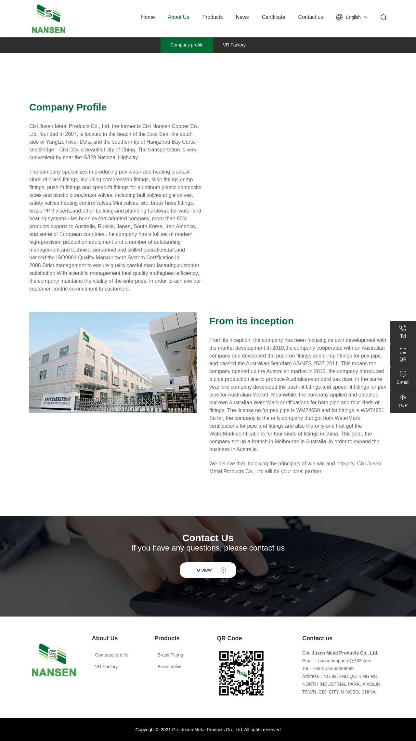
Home (148, 17)
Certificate (273, 17)
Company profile (186, 44)
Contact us (310, 17)
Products (212, 17)
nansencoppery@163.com (344, 660)
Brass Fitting (170, 654)
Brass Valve (170, 666)
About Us (178, 17)
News (242, 17)
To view (203, 570)
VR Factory (234, 44)
